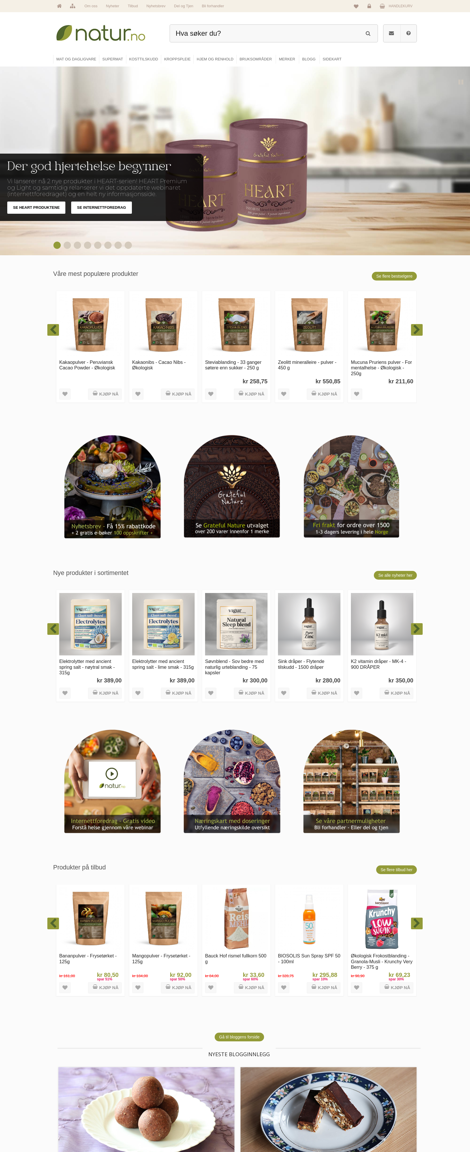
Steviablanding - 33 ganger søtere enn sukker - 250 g (233, 365)
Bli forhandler (213, 6)
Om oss (91, 6)
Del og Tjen (183, 6)
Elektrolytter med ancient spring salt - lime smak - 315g (163, 664)
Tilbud (133, 6)
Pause (461, 82)
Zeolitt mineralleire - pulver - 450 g (307, 365)
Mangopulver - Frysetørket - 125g (161, 958)
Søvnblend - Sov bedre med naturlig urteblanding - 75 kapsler (234, 667)
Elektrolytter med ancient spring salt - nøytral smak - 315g (87, 667)
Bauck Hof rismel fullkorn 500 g (235, 958)
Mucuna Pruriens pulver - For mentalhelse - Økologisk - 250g (381, 368)
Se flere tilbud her (396, 869)
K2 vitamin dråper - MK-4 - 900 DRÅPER (378, 664)
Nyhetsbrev (156, 6)
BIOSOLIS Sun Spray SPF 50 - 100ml (309, 958)
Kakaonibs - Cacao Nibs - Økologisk (159, 365)
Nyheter (112, 6)
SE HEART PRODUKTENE (36, 207)
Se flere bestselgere (394, 276)
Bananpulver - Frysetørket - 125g (88, 958)
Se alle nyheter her (395, 575)
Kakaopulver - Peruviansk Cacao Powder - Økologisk (87, 365)
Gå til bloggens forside (239, 1037)
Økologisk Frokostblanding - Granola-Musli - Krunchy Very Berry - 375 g (381, 961)
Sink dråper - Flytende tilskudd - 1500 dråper (301, 664)
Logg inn (370, 7)
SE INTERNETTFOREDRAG (101, 207)
